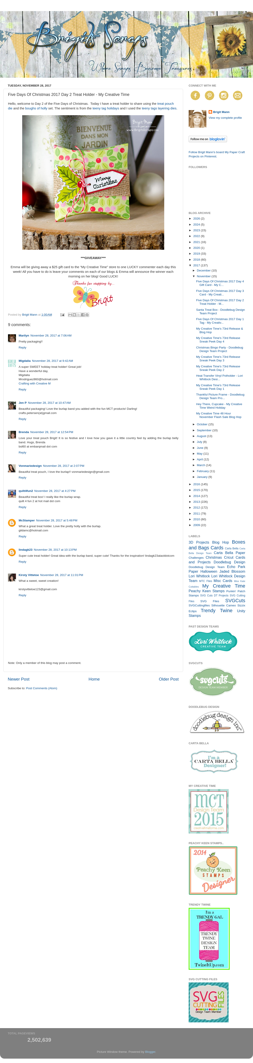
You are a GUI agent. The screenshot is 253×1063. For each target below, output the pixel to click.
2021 (197, 242)
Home (94, 679)
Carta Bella (231, 548)
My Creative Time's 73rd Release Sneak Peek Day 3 (218, 358)
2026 (197, 218)
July (200, 441)
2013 (197, 501)
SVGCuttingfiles (199, 605)
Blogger (150, 1051)
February (203, 471)
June (200, 447)
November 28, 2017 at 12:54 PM (51, 432)
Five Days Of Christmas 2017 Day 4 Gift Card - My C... (220, 283)
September (204, 430)
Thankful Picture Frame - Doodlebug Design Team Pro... (220, 396)
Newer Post (19, 679)
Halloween (208, 571)
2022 (197, 236)
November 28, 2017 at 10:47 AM (49, 402)
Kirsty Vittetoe (29, 575)
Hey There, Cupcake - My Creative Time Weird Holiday (219, 405)
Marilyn (24, 335)
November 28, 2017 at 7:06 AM (50, 335)
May (200, 453)
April (200, 459)
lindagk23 (25, 549)
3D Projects (199, 542)
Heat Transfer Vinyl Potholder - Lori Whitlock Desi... (219, 377)
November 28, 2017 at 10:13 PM (55, 549)
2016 (197, 484)
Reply (22, 347)
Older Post (169, 679)
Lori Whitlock (199, 576)
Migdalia (25, 360)
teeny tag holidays (106, 108)
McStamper (27, 520)
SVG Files (209, 601)
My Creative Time (223, 586)
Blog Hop (220, 542)
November (204, 276)
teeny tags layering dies (159, 108)
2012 (197, 507)
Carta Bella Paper (229, 553)
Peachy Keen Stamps (207, 591)
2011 (197, 513)
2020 (197, 247)
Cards (217, 547)
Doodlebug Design (229, 562)
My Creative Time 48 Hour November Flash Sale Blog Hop (218, 415)
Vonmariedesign (30, 465)
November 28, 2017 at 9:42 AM (52, 360)
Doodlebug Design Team (207, 567)
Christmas (214, 557)
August (202, 436)
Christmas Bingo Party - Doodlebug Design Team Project (219, 349)
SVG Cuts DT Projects (214, 595)
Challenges (196, 557)
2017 (197, 265)
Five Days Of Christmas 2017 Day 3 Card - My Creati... (220, 292)
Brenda (24, 432)
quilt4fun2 (26, 491)
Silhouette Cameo (223, 605)
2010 (197, 519)
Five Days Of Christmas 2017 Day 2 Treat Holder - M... (220, 302)
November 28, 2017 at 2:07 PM (63, 465)
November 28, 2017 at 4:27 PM (55, 491)
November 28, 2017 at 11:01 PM (61, 575)
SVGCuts (235, 600)
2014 (197, 496)
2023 (197, 230)
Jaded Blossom (232, 571)
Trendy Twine (216, 610)
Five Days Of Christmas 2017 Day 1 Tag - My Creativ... (220, 320)
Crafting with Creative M (35, 383)
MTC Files (205, 581)
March (201, 465)
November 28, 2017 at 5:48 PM (56, 520)
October (202, 424)
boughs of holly (35, 108)
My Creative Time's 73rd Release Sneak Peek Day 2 (218, 368)
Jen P (23, 402)
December (204, 270)
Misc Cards (222, 581)
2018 (197, 259)
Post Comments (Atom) (41, 688)
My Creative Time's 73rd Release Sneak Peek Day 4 (218, 339)
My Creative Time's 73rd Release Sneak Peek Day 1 (218, 387)
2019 (197, 253)
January (202, 477)
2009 (197, 525)
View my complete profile (225, 117)
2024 (197, 224)
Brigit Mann (221, 112)
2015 (197, 490)
